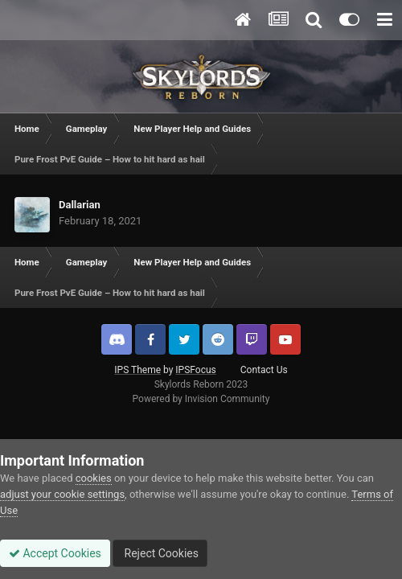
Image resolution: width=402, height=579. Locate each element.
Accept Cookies (55, 553)
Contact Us (264, 370)
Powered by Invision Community (201, 398)
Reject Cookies (160, 553)
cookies (94, 478)
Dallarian (79, 205)
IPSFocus (195, 370)
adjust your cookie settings (62, 494)
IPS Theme (137, 370)
